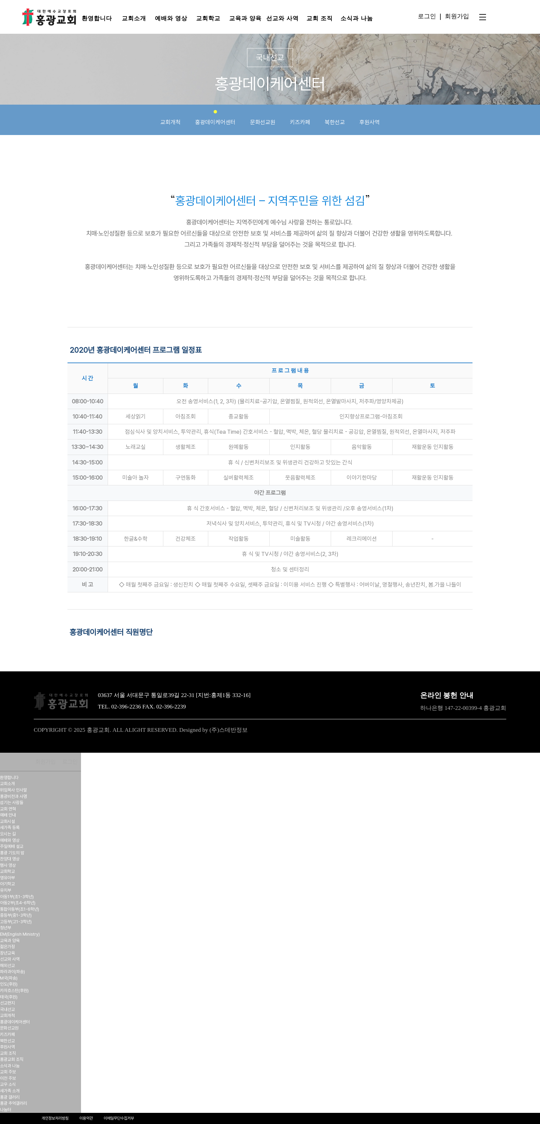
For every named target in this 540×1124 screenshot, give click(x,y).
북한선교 (335, 118)
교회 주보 (8, 1071)
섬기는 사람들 (11, 802)
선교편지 (7, 1003)
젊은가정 (7, 946)
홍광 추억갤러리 (13, 1103)
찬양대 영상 (10, 858)
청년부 (5, 927)
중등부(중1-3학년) (16, 915)
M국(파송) (9, 978)
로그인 (427, 16)
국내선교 (7, 1009)
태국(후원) (9, 996)
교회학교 (208, 18)
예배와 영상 (171, 18)
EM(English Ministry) (20, 934)
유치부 (5, 890)
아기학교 (7, 883)
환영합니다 (97, 18)
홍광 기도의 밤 (12, 852)
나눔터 (5, 1109)
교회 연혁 (8, 808)
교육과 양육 (245, 18)
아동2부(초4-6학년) (17, 902)
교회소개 (134, 18)
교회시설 (7, 821)
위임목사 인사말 (13, 790)
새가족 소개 (10, 1090)
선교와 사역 (282, 18)
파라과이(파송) (12, 971)
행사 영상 (8, 865)
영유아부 (7, 877)
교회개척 (170, 118)
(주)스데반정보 (229, 730)
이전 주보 (8, 1078)
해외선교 (7, 965)
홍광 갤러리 (10, 1097)
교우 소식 (8, 1084)
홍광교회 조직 (11, 1059)
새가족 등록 (10, 827)
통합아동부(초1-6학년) (19, 909)
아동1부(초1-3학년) (17, 896)
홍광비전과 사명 (13, 796)
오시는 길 (8, 833)
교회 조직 (319, 18)
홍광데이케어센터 (215, 118)
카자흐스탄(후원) (14, 990)
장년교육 (7, 953)
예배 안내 (8, 815)
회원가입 (457, 16)
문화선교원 (262, 118)
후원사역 (369, 118)
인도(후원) (9, 984)
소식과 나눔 (357, 18)
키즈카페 (300, 118)
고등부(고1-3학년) (16, 921)
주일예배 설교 (11, 846)
